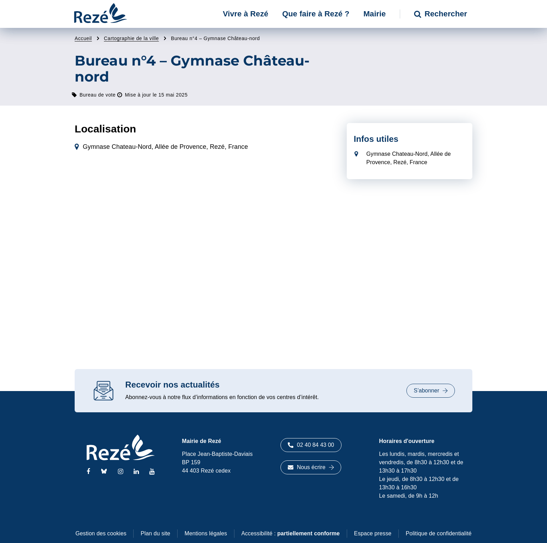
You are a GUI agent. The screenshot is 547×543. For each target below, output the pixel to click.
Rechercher (440, 13)
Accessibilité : (290, 533)
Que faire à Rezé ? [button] (316, 13)
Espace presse (372, 533)
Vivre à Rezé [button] (245, 13)
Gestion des (100, 533)
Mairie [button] (375, 13)
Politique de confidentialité (439, 533)
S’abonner (431, 390)
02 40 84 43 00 (311, 445)
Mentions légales (206, 533)
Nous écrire (311, 467)
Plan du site (155, 533)
